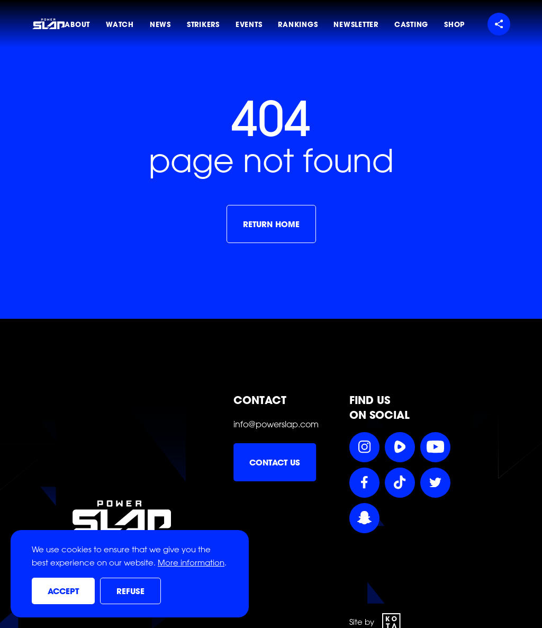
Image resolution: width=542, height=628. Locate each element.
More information (191, 563)
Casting (411, 24)
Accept (63, 591)
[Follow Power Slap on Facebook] (364, 483)
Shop (454, 24)
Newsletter (355, 24)
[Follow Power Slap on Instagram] (364, 447)
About (77, 24)
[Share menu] (498, 24)
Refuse (130, 591)
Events (249, 24)
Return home (271, 224)
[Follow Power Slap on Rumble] (400, 447)
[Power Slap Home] (48, 24)
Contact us (274, 463)
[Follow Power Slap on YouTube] (435, 447)
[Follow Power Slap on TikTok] (400, 483)
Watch (120, 24)
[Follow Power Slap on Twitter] (435, 483)
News (160, 24)
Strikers (203, 24)
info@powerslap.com (276, 424)
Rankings (298, 24)
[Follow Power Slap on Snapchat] (364, 518)
